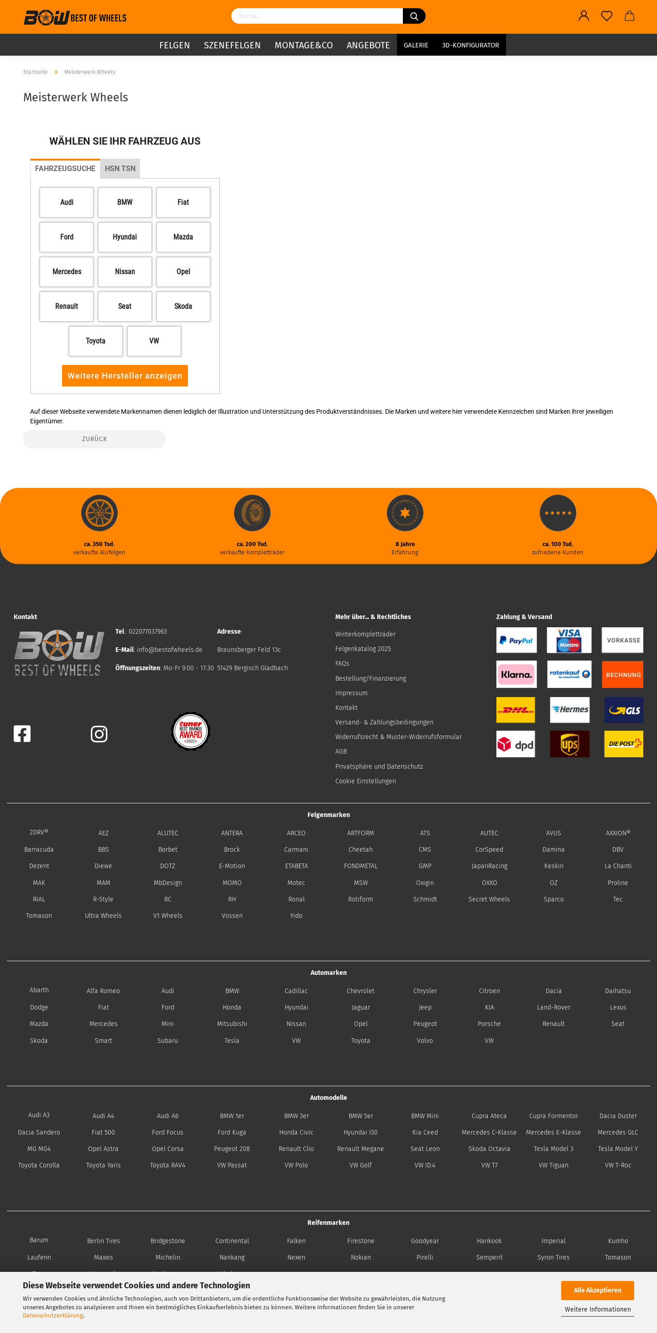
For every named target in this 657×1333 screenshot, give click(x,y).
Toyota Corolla (39, 1165)
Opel (361, 1024)
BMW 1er (232, 1116)
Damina (553, 850)
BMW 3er (296, 1116)
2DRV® (39, 832)
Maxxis (103, 1257)
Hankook (489, 1241)
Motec (296, 883)
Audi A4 (103, 1116)
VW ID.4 (425, 1165)
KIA (489, 1007)
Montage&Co (304, 43)
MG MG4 (39, 1149)
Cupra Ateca (489, 1116)
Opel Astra (103, 1149)
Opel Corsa (168, 1149)
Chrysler (425, 991)
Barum (39, 1240)
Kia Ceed (425, 1132)
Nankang (232, 1257)
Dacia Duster (618, 1116)
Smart (103, 1041)
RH (232, 899)
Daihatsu (618, 991)
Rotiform (360, 899)
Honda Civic (296, 1132)
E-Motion (232, 866)
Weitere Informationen (598, 1309)
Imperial (554, 1241)
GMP (425, 866)
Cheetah (361, 850)
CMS (425, 850)
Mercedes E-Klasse (553, 1132)
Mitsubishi (232, 1024)
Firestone (361, 1241)
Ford (168, 1007)
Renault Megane (360, 1149)
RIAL (39, 899)
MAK (39, 883)
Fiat (103, 1007)
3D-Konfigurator (470, 43)
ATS (425, 833)
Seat (618, 1024)
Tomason (39, 916)
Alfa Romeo (103, 991)
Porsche (489, 1024)
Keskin (553, 866)
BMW (232, 991)
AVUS (553, 833)
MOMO (232, 883)
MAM (103, 883)
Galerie (416, 43)
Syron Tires (553, 1257)
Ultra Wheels (103, 916)
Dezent (39, 866)
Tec (618, 899)
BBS (103, 850)
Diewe (103, 866)
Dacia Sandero (39, 1132)
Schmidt (425, 899)
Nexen (296, 1257)
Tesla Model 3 (554, 1149)
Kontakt (346, 708)
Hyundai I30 (361, 1132)
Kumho (618, 1241)
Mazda (39, 1024)
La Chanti (618, 866)
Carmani (296, 850)
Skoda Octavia (490, 1149)
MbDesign (168, 883)
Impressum (351, 693)
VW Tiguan (553, 1165)
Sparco (554, 899)
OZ (554, 883)
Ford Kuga (232, 1132)
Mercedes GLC (618, 1132)
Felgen (174, 43)
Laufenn (39, 1257)
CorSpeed (489, 850)
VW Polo (296, 1165)
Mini (168, 1024)
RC (168, 899)
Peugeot (425, 1024)
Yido (296, 916)
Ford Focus (167, 1132)
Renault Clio (296, 1149)
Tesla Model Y (618, 1149)
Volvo (425, 1041)
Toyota (360, 1041)
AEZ (104, 833)
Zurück (94, 439)
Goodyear (425, 1241)
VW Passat (232, 1165)
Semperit (489, 1257)
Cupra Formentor (553, 1116)
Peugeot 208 (232, 1149)
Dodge (39, 1007)
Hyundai (296, 1007)
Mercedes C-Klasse (489, 1132)
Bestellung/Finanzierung (370, 678)
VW (296, 1041)
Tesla (232, 1041)
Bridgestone (168, 1241)
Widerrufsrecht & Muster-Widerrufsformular (398, 737)
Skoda (39, 1041)
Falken (296, 1241)
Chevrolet (361, 991)
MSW (361, 883)
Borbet (167, 850)
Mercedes (103, 1024)
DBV (618, 850)
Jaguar (361, 1007)
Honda (232, 1007)
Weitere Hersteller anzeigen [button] (125, 375)
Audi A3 (39, 1115)
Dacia (554, 991)
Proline (618, 883)
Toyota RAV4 (167, 1165)
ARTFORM (360, 833)
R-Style (103, 899)
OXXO (489, 883)
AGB (341, 751)
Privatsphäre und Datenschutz (379, 767)
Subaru (167, 1041)
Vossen (232, 916)
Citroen (489, 991)
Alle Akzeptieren (597, 1290)
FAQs (342, 663)
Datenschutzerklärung (53, 1315)
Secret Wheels (489, 899)
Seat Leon (425, 1149)
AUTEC (489, 833)
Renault (553, 1024)
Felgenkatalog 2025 (363, 649)
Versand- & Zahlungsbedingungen (384, 722)
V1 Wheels (167, 916)
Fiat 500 (103, 1132)
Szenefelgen (232, 43)
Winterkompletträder (365, 634)
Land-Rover (553, 1007)
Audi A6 (167, 1116)
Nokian (361, 1257)
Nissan (296, 1024)
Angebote (368, 43)
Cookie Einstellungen (365, 781)
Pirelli (425, 1257)
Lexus (618, 1007)
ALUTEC (167, 833)
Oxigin (425, 883)
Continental (232, 1241)
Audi (168, 991)
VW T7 (489, 1165)
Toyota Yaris (103, 1165)
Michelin (168, 1257)
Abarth (39, 990)
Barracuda (39, 850)
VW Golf (360, 1165)
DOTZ (167, 866)
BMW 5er (361, 1116)
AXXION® (618, 833)
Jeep (425, 1007)
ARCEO (296, 833)
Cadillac (296, 991)
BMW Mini (425, 1116)
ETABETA (296, 866)
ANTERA (232, 833)
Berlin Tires (103, 1241)
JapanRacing (489, 866)
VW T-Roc (618, 1165)
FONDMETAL (361, 866)
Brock (232, 850)
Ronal (296, 899)
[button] (66, 202)
